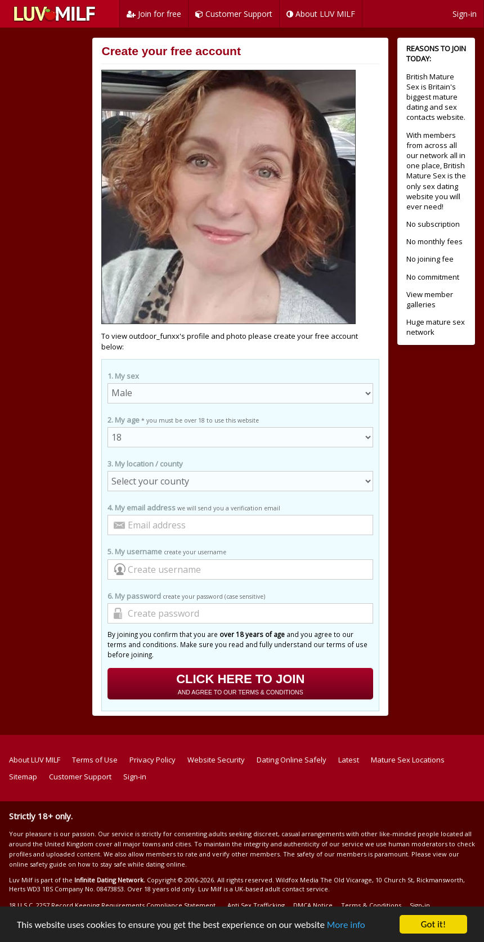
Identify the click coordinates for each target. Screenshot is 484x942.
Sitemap (23, 776)
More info (346, 925)
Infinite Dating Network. (109, 880)
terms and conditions (142, 644)
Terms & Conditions (371, 905)
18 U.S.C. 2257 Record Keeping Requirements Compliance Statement (112, 905)
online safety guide (37, 864)
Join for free (154, 13)
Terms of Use (95, 760)
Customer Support (233, 13)
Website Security (216, 760)
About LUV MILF (320, 13)
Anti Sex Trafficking (256, 905)
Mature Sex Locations (408, 760)
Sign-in (464, 13)
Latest (348, 760)
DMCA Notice (313, 905)
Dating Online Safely (291, 760)
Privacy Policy (152, 760)
